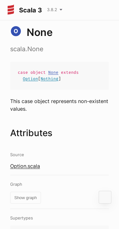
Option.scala (25, 166)
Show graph (25, 197)
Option (30, 78)
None (53, 72)
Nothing (49, 78)
